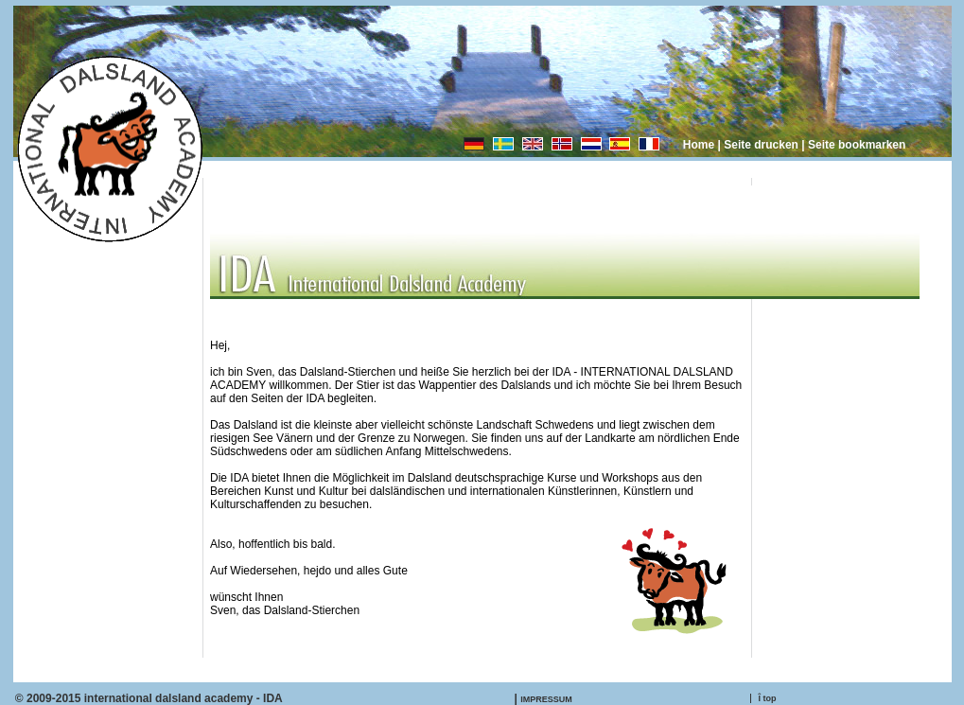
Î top (768, 698)
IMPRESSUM (546, 699)
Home (698, 144)
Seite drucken (761, 144)
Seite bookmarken (856, 144)
